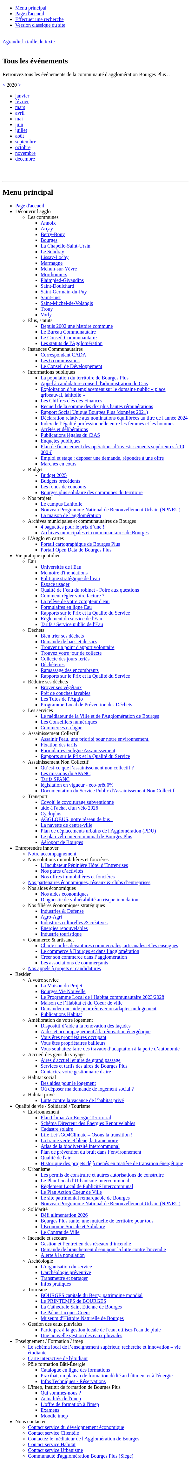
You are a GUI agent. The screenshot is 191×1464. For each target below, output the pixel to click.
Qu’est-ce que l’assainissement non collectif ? (87, 767)
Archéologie (40, 1261)
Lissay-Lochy (55, 257)
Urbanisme (39, 1169)
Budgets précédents (60, 481)
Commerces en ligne (61, 727)
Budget (35, 469)
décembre (25, 159)
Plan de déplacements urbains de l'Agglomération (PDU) (98, 830)
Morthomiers (54, 274)
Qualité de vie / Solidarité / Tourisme (52, 1106)
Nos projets (39, 498)
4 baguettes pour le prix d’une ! (72, 527)
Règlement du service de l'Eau (71, 618)
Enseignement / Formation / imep (49, 1341)
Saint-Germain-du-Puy (64, 291)
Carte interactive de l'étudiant (58, 1358)
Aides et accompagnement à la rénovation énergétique (95, 1031)
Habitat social (42, 1077)
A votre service (43, 980)
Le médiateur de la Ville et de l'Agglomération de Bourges (100, 716)
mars (20, 107)
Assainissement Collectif (53, 733)
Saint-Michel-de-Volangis (67, 303)
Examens (50, 1410)
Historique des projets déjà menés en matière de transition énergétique (112, 1163)
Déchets (36, 630)
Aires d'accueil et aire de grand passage (81, 1060)
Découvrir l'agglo (33, 211)
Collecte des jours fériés (65, 658)
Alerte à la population (63, 1255)
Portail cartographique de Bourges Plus (80, 544)
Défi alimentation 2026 (64, 1215)
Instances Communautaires (55, 349)
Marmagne (52, 263)
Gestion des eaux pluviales (55, 1324)
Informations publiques (51, 372)
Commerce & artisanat (51, 939)
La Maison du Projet (61, 985)
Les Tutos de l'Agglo (62, 699)
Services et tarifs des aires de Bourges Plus (84, 1066)
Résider (23, 974)
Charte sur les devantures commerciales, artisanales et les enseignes (109, 945)
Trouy (47, 309)
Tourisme (37, 1289)
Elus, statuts (40, 320)
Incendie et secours (47, 1238)
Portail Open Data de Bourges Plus (76, 549)
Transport (38, 796)
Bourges (49, 240)
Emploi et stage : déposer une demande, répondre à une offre (102, 458)
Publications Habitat (61, 1014)
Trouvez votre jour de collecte (71, 653)
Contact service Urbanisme (55, 1450)
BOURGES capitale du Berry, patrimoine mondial (92, 1295)
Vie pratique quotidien (38, 555)
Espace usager (55, 584)
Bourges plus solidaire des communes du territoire (91, 492)
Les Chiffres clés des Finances (71, 400)
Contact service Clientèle (53, 1433)
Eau (32, 561)
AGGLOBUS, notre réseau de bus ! (77, 819)
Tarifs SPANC (55, 779)
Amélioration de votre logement (60, 1020)
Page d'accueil (29, 13)
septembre (25, 141)
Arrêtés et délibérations (64, 429)
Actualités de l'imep (61, 1398)
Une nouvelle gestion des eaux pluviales (81, 1335)
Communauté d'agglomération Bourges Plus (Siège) (80, 1456)
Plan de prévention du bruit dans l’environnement (91, 1152)
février (22, 101)
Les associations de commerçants (74, 962)
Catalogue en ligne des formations (75, 1370)
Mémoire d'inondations (64, 572)
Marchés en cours (58, 463)
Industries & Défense (62, 911)
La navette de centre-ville (66, 825)
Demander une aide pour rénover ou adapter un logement (98, 1008)
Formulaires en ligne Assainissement (78, 750)
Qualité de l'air (55, 1157)
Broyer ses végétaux (61, 687)
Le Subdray (52, 251)
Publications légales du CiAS (70, 435)
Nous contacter (30, 1421)
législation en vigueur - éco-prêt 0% (77, 785)
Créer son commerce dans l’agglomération (84, 957)
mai (19, 118)
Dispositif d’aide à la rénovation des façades (85, 1025)
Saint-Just (51, 297)
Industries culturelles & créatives (74, 922)
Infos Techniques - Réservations (73, 1381)
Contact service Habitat (52, 1444)
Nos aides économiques (52, 888)
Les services (40, 710)
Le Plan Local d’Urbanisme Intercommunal (85, 1180)
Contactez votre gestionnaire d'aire (76, 1071)
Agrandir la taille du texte (29, 41)
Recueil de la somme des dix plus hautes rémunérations (97, 406)
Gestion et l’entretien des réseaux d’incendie (86, 1243)
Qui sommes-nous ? (61, 1392)
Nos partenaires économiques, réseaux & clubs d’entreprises (89, 882)
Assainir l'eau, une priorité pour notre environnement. (95, 739)
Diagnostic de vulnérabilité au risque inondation (89, 899)
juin (19, 124)
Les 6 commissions (60, 360)
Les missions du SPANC (65, 773)
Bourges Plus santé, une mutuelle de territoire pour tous (97, 1220)
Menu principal (30, 8)
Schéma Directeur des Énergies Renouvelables (88, 1123)
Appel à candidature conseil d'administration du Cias (94, 383)
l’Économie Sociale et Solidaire (73, 1226)
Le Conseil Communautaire (69, 337)
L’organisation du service (66, 1266)
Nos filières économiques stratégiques (66, 905)
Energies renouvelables (64, 928)
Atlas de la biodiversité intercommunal (80, 1146)
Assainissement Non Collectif (58, 762)
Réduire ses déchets (48, 681)
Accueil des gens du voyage (56, 1054)
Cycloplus (51, 813)
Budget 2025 (54, 475)
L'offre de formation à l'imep (70, 1404)
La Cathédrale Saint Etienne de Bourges (81, 1306)
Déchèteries (53, 664)
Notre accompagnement (52, 853)
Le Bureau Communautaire (68, 332)
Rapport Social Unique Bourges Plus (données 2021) (94, 412)
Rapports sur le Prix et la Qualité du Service (85, 613)
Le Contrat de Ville (60, 1232)
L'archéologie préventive (66, 1272)
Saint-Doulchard (57, 286)
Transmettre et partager (64, 1278)
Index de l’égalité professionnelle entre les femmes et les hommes (108, 423)
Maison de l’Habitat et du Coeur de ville (81, 1003)
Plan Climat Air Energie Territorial (76, 1117)
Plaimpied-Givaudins (62, 280)
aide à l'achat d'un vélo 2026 (69, 808)
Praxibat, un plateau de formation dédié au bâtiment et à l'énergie (107, 1375)
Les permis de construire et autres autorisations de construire (102, 1175)
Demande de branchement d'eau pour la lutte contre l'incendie (103, 1249)
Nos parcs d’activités (62, 871)
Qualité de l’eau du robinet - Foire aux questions (90, 590)
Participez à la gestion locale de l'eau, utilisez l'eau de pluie (101, 1329)
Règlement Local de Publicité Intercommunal (87, 1186)
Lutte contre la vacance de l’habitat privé (82, 1100)
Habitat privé (41, 1094)
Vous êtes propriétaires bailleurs (73, 1043)
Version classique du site (40, 25)
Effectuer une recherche (39, 19)
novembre (25, 153)
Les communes (43, 217)
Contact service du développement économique (76, 1427)
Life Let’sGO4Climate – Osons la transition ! (87, 1134)
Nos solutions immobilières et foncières (68, 859)
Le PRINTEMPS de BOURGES (73, 1301)
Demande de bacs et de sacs (69, 641)
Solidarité (38, 1209)
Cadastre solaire (57, 1129)
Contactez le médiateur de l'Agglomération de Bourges (83, 1438)
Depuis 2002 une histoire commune (77, 326)
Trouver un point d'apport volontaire (77, 647)
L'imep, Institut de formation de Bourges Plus (74, 1387)
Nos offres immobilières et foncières (78, 876)
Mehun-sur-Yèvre (59, 268)
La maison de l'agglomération (71, 515)
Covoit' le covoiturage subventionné (77, 802)
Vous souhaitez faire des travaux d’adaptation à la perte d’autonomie (110, 1048)
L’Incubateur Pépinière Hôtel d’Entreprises (84, 865)
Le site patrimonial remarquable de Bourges (85, 1198)
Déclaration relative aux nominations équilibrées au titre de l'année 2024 (114, 418)
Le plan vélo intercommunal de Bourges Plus (86, 836)
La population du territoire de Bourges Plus (84, 377)
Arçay (47, 228)
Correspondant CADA (63, 354)
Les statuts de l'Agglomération (71, 343)
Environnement (43, 1111)
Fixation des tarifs (59, 744)
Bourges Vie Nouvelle (63, 991)
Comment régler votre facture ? (72, 595)
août (19, 136)
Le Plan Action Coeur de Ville (71, 1192)
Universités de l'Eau (61, 567)
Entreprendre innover (36, 848)
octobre (22, 147)
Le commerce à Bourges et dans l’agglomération (90, 951)
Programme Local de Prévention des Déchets (86, 704)
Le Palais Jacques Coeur (65, 1312)
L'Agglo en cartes (46, 538)
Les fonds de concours (63, 486)
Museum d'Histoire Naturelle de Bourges (82, 1318)
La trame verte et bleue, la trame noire (79, 1140)
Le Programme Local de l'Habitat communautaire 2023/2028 (102, 997)
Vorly (46, 314)
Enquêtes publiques (60, 441)
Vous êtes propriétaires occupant (73, 1037)
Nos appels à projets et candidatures (64, 968)
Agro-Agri (51, 917)
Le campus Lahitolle (61, 504)
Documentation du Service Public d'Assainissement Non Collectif (107, 790)
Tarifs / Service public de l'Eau (72, 624)
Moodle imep (54, 1415)
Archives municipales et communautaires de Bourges (82, 521)
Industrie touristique (61, 934)
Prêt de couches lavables (65, 693)
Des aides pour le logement (68, 1083)
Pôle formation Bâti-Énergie (56, 1364)
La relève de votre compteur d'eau (75, 601)
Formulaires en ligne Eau (66, 607)
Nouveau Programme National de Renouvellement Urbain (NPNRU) (111, 509)
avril (19, 113)
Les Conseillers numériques (69, 722)
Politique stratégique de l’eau (70, 578)
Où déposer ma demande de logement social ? (87, 1089)
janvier (22, 95)
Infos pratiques (56, 1284)
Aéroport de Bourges (62, 842)
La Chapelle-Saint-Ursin (65, 246)
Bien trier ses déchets (62, 635)
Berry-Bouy (53, 234)
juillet (21, 130)
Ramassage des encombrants (70, 670)
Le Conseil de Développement (71, 366)
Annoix (48, 223)
